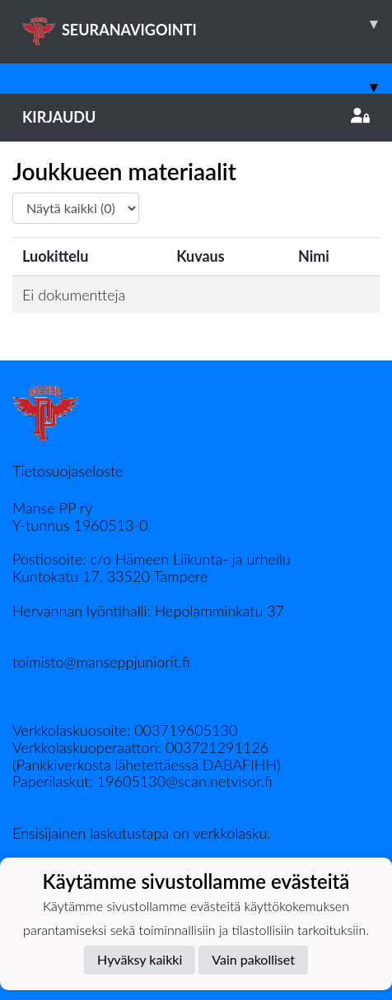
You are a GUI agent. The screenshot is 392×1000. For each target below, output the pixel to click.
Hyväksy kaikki (139, 959)
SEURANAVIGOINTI (207, 24)
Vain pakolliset (253, 959)
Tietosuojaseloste (67, 471)
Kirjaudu (196, 117)
